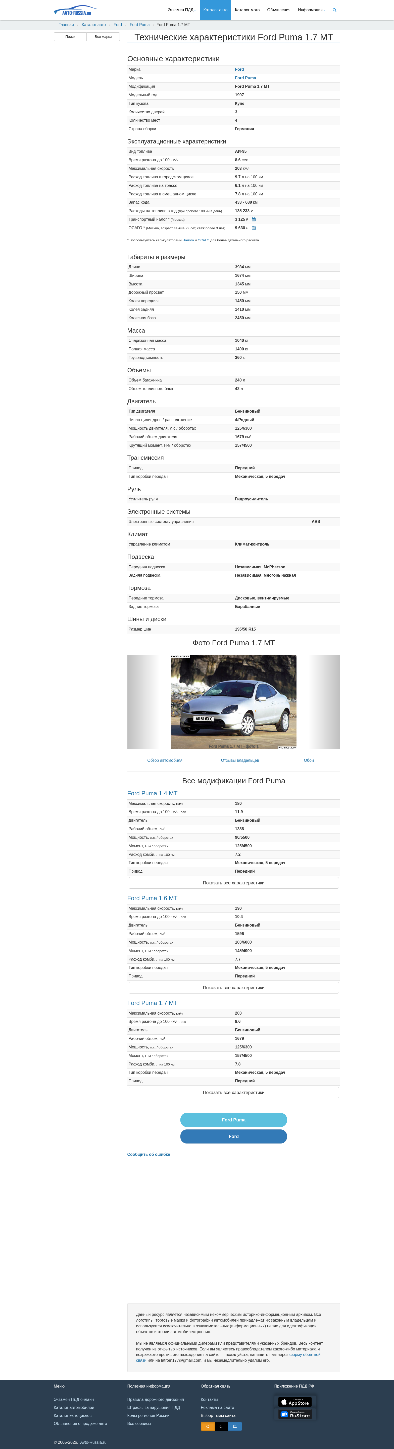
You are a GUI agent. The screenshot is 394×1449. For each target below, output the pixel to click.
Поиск (70, 37)
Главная (66, 25)
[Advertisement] (86, 122)
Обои (309, 760)
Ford (118, 25)
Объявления (278, 10)
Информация (311, 10)
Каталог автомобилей (74, 1407)
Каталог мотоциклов (72, 1415)
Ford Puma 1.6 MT (152, 898)
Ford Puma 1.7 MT (152, 1003)
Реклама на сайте (217, 1407)
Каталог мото (247, 10)
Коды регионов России (148, 1415)
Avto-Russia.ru (93, 1442)
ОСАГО (203, 240)
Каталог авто (216, 10)
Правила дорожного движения (155, 1399)
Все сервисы (139, 1423)
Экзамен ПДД (182, 10)
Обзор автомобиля (164, 760)
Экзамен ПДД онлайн (74, 1399)
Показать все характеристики (234, 882)
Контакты (209, 1399)
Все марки (103, 37)
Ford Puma (140, 25)
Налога (188, 240)
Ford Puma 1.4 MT (152, 793)
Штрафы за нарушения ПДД (153, 1407)
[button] (143, 702)
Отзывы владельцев (240, 760)
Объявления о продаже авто (80, 1423)
